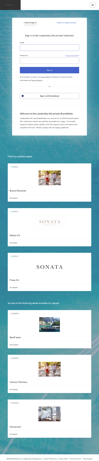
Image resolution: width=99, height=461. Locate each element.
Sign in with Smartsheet (40, 96)
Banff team (15, 337)
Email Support (87, 459)
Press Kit (14, 280)
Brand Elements (18, 190)
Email (22, 42)
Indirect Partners (18, 382)
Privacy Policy (45, 77)
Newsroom (15, 426)
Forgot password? (72, 56)
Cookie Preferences (50, 459)
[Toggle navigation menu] (93, 5)
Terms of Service (36, 80)
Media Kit (15, 235)
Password (23, 55)
